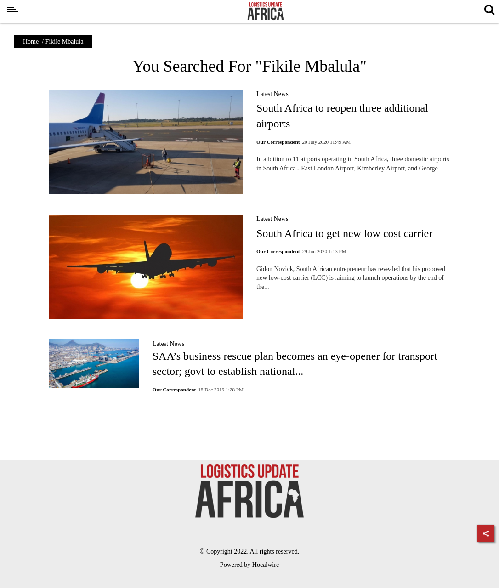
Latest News (272, 93)
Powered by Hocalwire (249, 564)
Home (31, 41)
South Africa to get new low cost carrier (344, 233)
